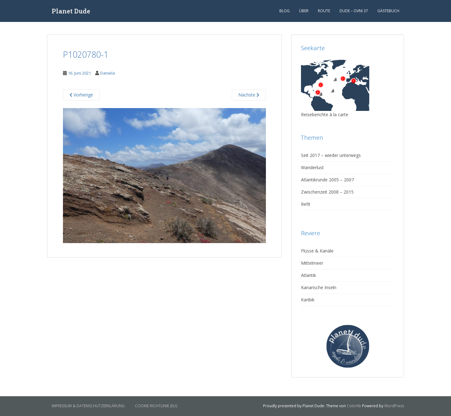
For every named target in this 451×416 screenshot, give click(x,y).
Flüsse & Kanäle (317, 251)
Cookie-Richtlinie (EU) (156, 405)
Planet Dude (71, 11)
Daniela (107, 73)
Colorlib (354, 405)
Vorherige (81, 95)
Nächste (248, 95)
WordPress (394, 405)
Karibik (307, 300)
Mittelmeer (312, 263)
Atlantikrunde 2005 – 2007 (327, 180)
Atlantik (308, 275)
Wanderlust (312, 167)
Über (303, 10)
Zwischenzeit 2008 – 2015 (327, 192)
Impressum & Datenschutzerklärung (88, 405)
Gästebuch (388, 10)
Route (324, 10)
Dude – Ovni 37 (354, 10)
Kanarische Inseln (318, 287)
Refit (305, 204)
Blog (284, 10)
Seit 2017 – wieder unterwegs (331, 155)
